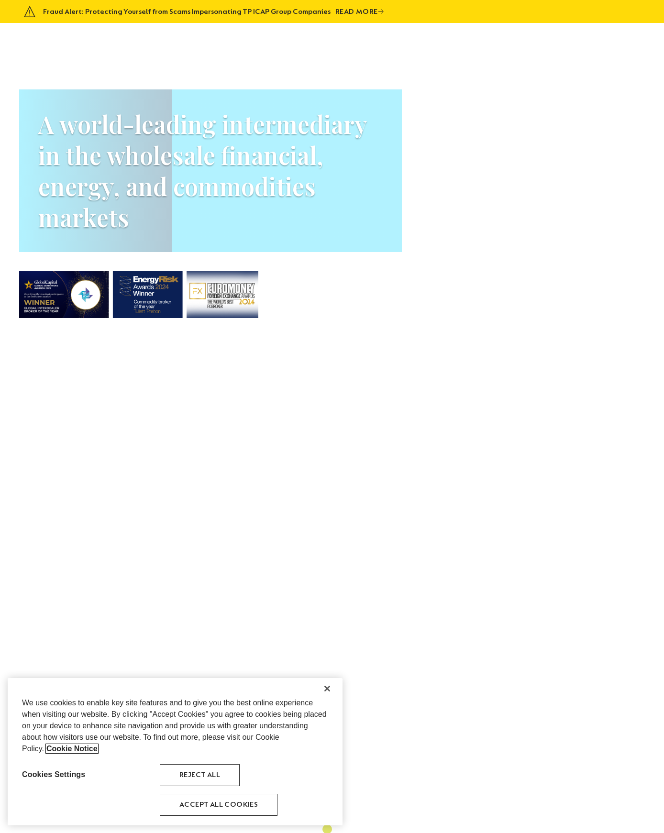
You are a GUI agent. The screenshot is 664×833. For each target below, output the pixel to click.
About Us (419, 41)
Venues (544, 41)
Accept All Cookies (218, 804)
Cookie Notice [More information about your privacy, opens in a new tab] (72, 749)
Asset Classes (465, 41)
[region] (175, 751)
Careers (578, 41)
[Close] (327, 688)
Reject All (199, 774)
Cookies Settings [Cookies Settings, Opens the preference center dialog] (53, 774)
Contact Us (620, 41)
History (511, 41)
